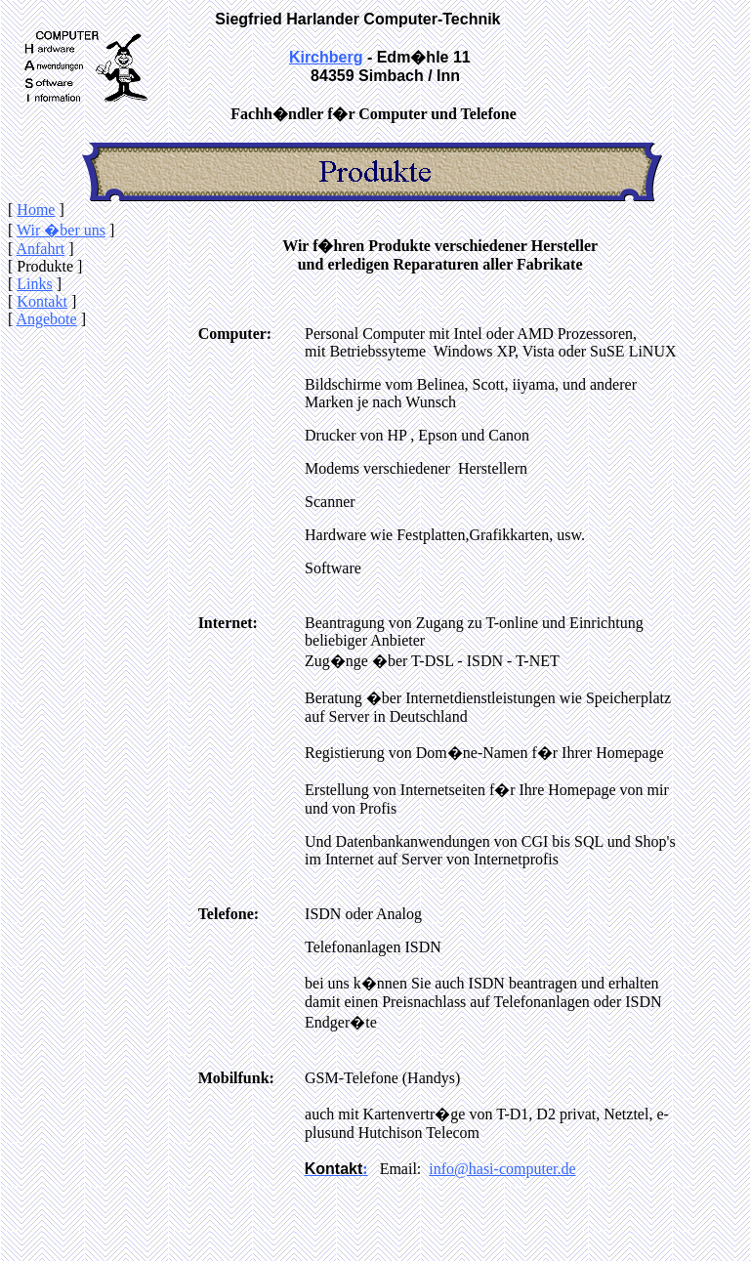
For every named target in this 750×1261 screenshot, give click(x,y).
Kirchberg (326, 57)
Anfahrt (40, 248)
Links (34, 283)
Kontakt (42, 301)
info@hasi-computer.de (502, 1168)
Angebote (46, 319)
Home (36, 209)
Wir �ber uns (61, 230)
